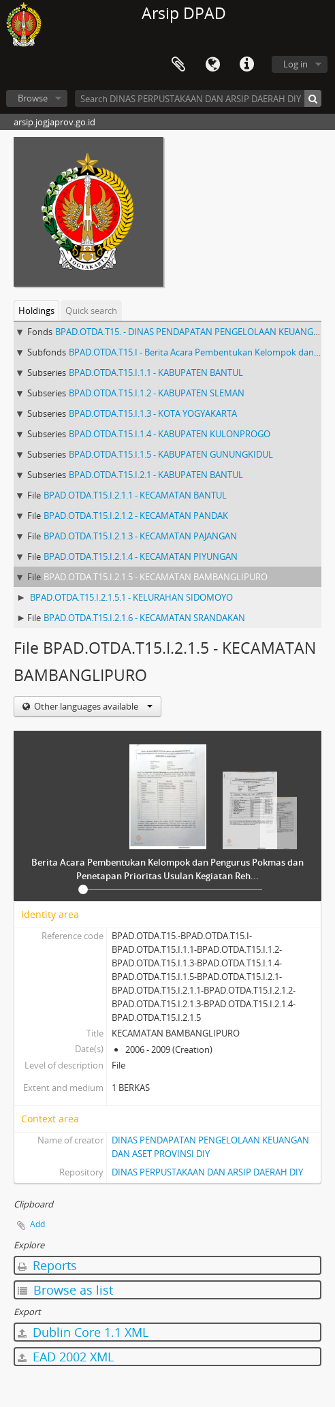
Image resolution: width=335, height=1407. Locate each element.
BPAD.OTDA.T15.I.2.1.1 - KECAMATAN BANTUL (135, 495)
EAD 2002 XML (66, 1356)
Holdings (36, 310)
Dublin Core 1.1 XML (83, 1332)
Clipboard (178, 65)
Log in (295, 64)
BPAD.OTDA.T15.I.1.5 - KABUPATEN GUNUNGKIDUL (171, 454)
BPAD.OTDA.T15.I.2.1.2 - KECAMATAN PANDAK (136, 515)
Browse (33, 98)
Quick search (91, 310)
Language (212, 65)
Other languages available (92, 706)
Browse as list (65, 1290)
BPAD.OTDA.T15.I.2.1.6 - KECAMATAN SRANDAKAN (144, 618)
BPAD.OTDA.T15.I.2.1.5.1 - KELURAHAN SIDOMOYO (131, 597)
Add (37, 1224)
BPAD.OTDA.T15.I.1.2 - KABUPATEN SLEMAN (156, 393)
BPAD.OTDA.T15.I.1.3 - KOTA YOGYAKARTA (153, 413)
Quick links (246, 65)
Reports (47, 1265)
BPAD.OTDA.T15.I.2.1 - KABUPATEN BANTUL (156, 475)
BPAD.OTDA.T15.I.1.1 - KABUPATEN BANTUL (156, 372)
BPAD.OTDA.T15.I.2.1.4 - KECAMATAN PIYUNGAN (141, 556)
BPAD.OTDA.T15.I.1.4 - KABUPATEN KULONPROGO (169, 434)
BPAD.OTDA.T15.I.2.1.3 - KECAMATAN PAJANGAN (140, 536)
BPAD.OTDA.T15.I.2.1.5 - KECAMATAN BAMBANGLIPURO (156, 577)
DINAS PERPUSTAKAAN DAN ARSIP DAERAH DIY (207, 1172)
